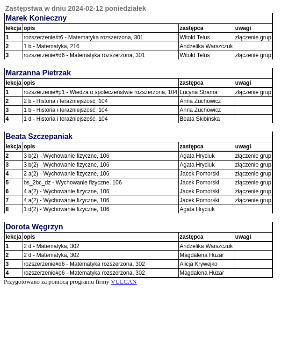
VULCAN (124, 281)
